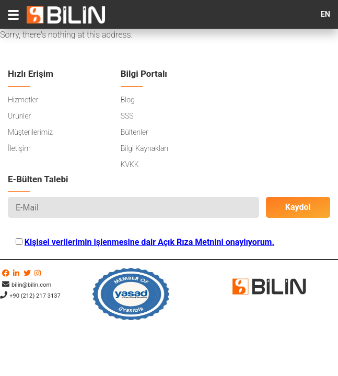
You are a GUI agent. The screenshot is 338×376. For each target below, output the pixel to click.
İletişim (19, 148)
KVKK (130, 164)
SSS (127, 116)
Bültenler (134, 132)
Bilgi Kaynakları (144, 148)
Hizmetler (23, 100)
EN (325, 14)
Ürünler (19, 116)
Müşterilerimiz (30, 132)
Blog (128, 100)
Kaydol (298, 207)
